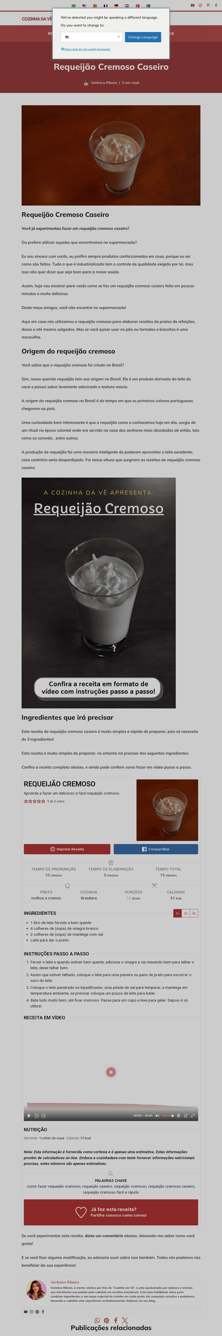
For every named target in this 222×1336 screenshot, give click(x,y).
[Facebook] (216, 5)
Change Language (143, 37)
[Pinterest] (208, 5)
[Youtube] (192, 5)
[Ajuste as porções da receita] (128, 898)
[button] (26, 801)
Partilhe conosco (106, 1215)
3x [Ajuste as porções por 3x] (194, 913)
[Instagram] (200, 5)
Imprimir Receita (67, 849)
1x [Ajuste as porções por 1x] (177, 913)
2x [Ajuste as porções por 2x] (186, 913)
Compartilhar (156, 849)
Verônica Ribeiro (104, 82)
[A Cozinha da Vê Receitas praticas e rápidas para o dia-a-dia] (37, 18)
